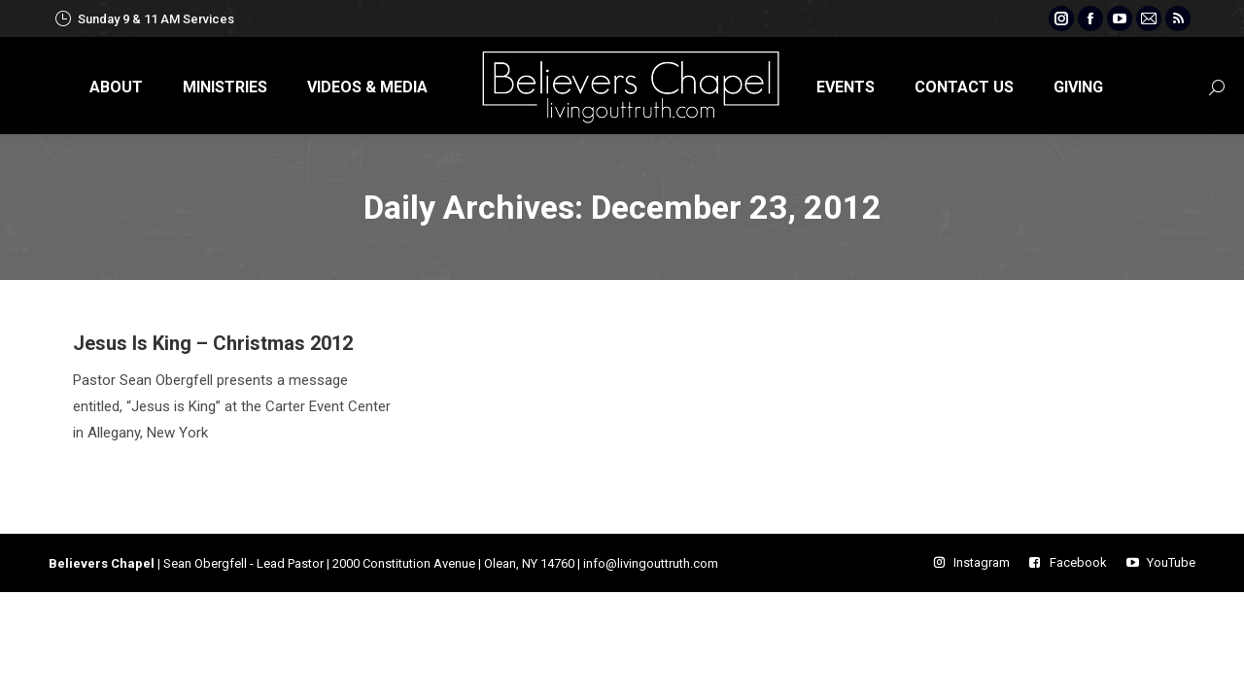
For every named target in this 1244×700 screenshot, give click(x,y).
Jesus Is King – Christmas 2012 (213, 343)
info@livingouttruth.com (650, 563)
